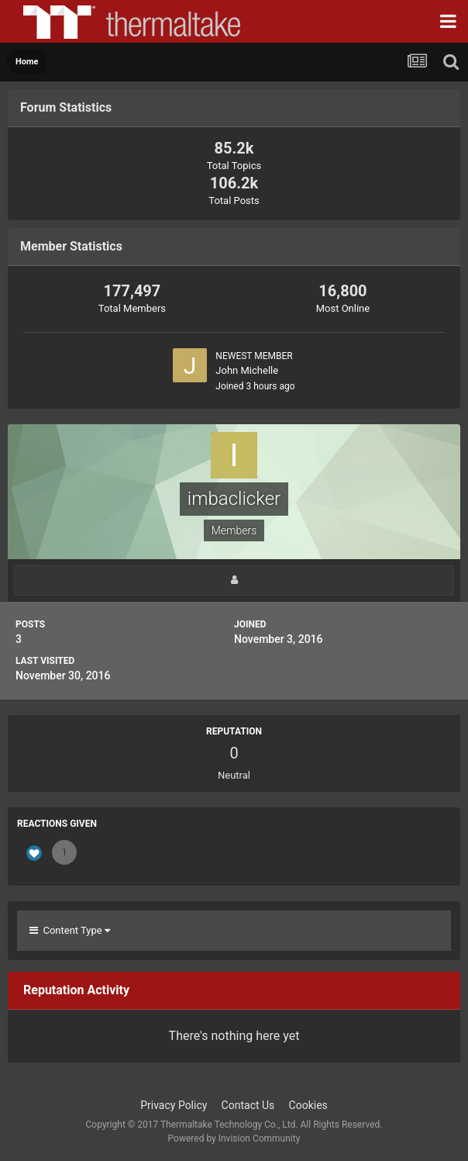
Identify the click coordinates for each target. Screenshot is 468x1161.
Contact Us (248, 1105)
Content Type (69, 930)
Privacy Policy (173, 1105)
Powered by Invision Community (234, 1138)
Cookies (308, 1105)
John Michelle (246, 370)
